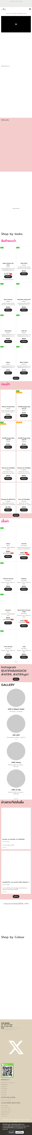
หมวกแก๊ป (4, 1090)
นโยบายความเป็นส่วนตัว (18, 1127)
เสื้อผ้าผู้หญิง (4, 1084)
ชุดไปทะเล (4, 1086)
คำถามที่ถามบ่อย (5, 1112)
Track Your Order (6, 1100)
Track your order (6, 1109)
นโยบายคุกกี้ (5, 1129)
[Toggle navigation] (30, 9)
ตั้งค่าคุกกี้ (11, 1132)
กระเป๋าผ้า (4, 1094)
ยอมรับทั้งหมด (19, 1132)
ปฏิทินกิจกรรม (5, 1114)
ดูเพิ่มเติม (16, 378)
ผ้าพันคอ (3, 1092)
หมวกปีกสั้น (4, 1088)
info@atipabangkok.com (11, 1028)
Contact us (4, 1116)
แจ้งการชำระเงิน (5, 1107)
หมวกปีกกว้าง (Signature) (8, 1082)
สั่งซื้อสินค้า (8, 276)
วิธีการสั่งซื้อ (4, 1105)
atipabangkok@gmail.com (8, 1029)
